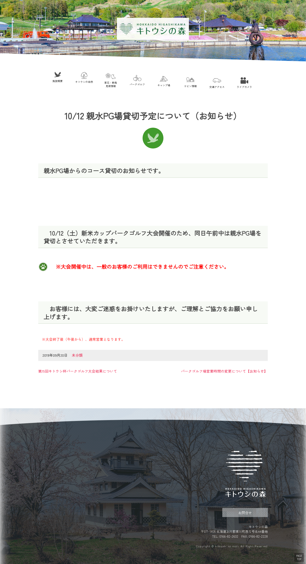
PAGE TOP (299, 557)
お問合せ (245, 512)
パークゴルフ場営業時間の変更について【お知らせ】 (224, 371)
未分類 (77, 355)
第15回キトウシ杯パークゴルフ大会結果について (77, 371)
